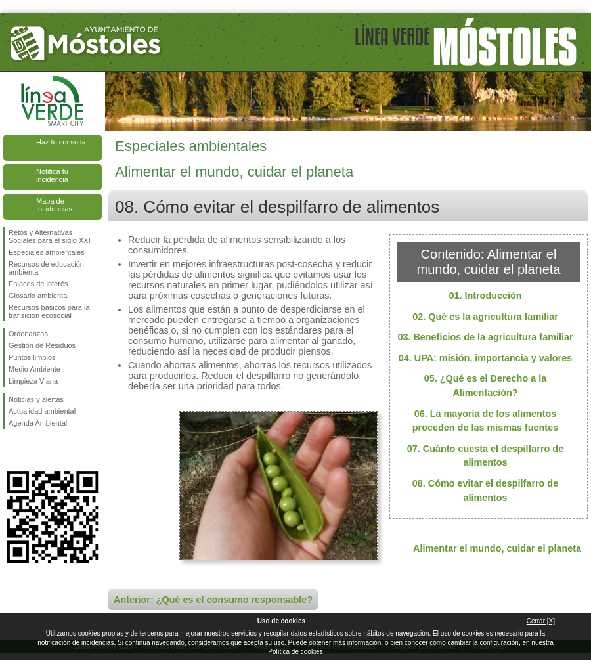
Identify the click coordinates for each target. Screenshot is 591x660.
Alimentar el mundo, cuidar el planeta (497, 548)
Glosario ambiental (39, 295)
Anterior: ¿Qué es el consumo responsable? (213, 599)
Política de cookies (295, 651)
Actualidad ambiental (42, 411)
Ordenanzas (28, 334)
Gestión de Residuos (42, 345)
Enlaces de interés (38, 284)
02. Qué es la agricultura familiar (485, 316)
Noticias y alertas (36, 399)
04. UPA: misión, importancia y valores (485, 358)
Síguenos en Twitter (33, 450)
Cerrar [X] (541, 621)
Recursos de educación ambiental (46, 268)
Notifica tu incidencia (52, 175)
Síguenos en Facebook (11, 450)
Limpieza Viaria (33, 381)
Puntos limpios (32, 357)
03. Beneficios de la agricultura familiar (485, 337)
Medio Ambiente (34, 369)
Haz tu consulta (61, 142)
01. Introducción (485, 295)
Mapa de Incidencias (54, 205)
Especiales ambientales (47, 252)
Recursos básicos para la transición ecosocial (49, 311)
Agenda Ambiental (38, 423)
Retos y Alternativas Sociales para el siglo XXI (50, 236)
